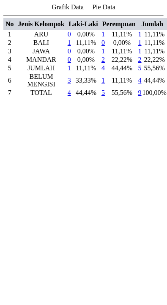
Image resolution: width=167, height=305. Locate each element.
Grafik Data (67, 7)
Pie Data (104, 7)
